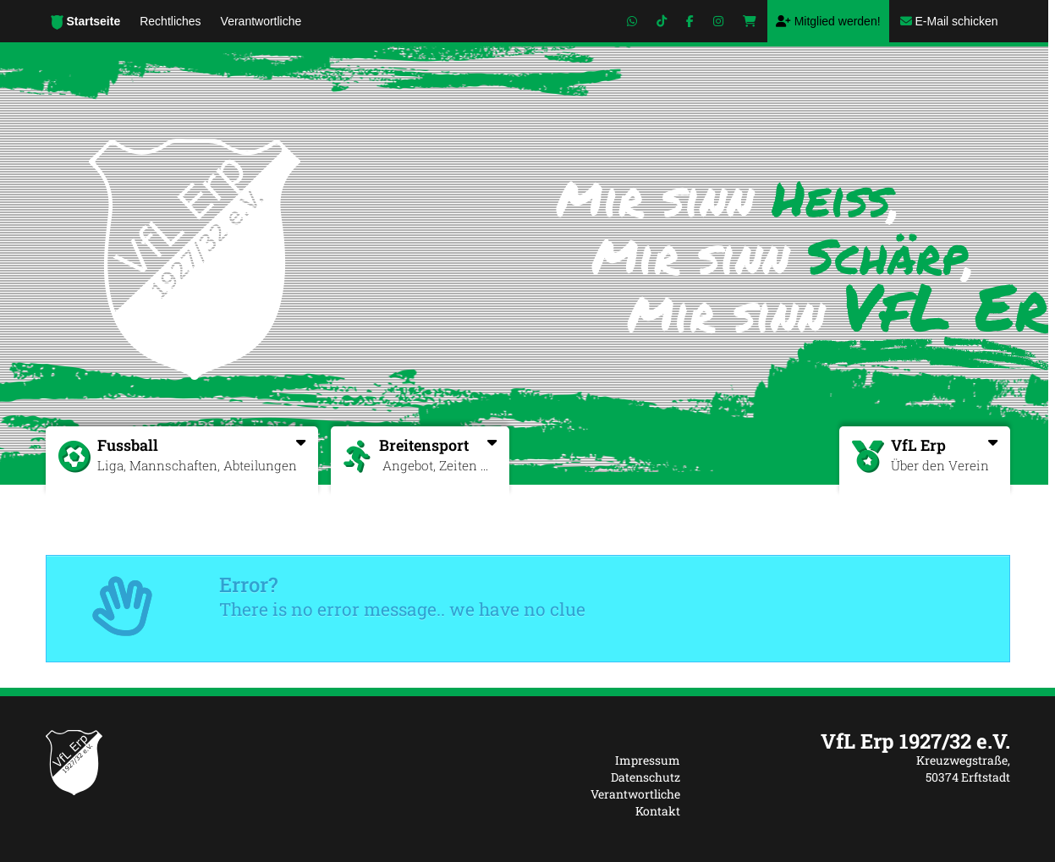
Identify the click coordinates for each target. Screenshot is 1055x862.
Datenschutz (645, 777)
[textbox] (858, 741)
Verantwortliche (635, 794)
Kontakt (657, 811)
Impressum (647, 760)
